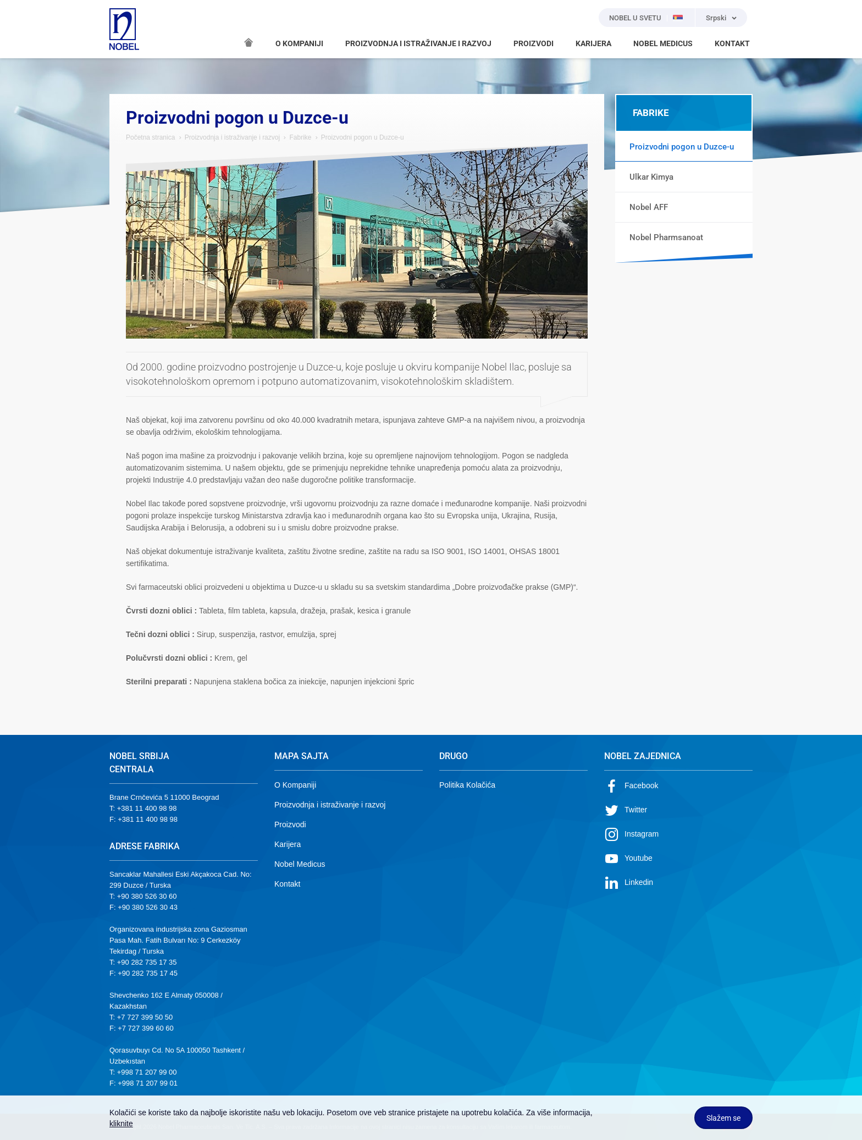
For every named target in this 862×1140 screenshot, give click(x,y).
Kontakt (287, 883)
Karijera (287, 844)
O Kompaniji (295, 785)
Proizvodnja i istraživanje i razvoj (233, 137)
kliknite (121, 1123)
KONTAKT (732, 43)
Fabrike (300, 137)
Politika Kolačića (467, 785)
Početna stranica (150, 137)
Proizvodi (290, 824)
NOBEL (124, 29)
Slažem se (723, 1118)
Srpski (716, 18)
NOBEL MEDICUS (663, 43)
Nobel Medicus (299, 864)
